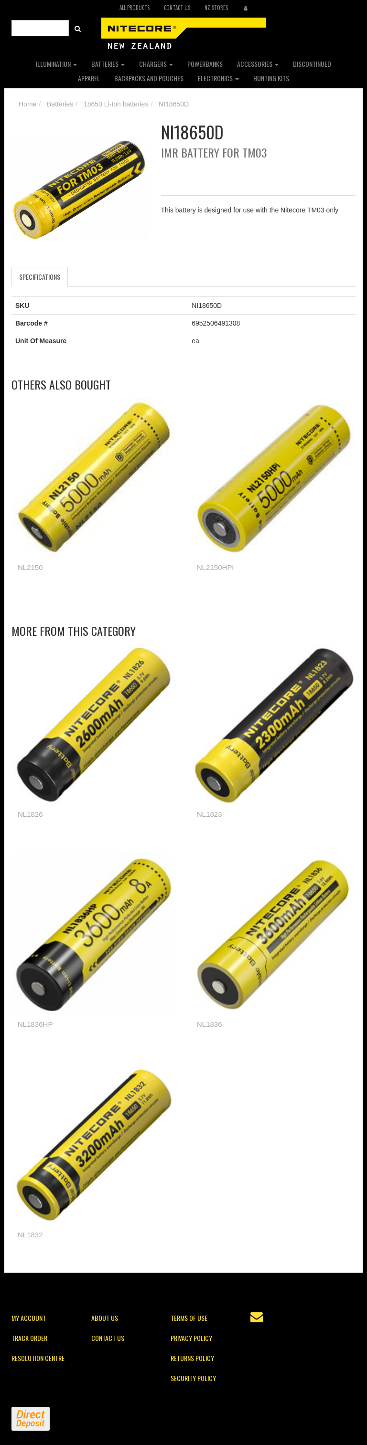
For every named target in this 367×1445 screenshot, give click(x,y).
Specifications (39, 277)
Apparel (89, 78)
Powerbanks (205, 64)
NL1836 (209, 1024)
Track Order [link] (29, 1338)
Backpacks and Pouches (149, 78)
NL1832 (30, 1235)
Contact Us (177, 7)
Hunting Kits (271, 78)
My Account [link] (28, 1318)
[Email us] (256, 1317)
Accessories (258, 64)
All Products (134, 7)
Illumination (56, 64)
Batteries (108, 64)
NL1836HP (35, 1024)
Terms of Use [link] (189, 1318)
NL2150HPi (215, 567)
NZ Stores (216, 7)
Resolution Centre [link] (38, 1358)
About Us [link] (104, 1318)
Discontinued (312, 64)
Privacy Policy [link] (191, 1338)
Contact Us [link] (107, 1338)
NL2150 (30, 567)
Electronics (218, 78)
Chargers (156, 64)
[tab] (40, 277)
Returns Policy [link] (192, 1358)
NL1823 (209, 814)
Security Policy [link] (193, 1378)
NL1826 (30, 814)
